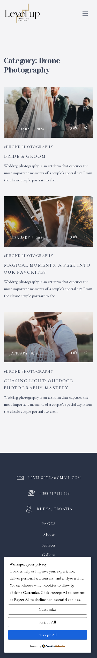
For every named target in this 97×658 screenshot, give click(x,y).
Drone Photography (29, 147)
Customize (47, 609)
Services (48, 545)
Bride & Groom (25, 156)
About (49, 535)
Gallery (48, 555)
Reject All (47, 622)
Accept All (48, 634)
